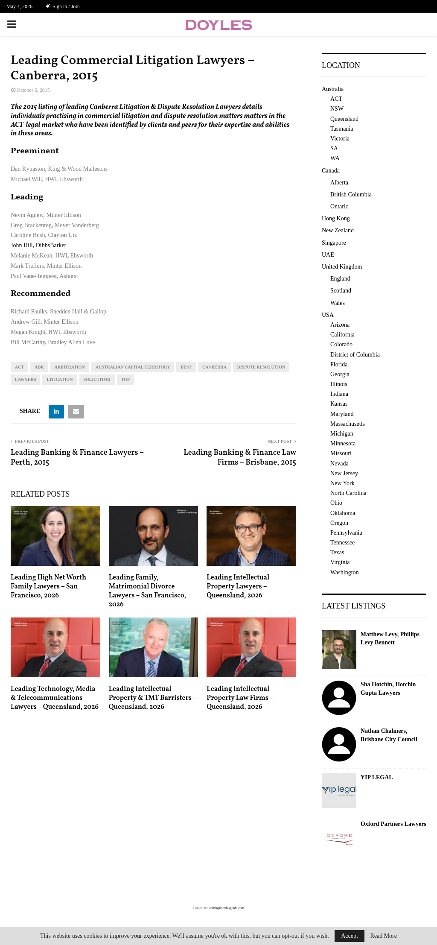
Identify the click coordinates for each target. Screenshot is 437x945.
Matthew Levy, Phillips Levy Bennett (390, 638)
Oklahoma (342, 513)
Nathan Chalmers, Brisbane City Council (389, 735)
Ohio (336, 503)
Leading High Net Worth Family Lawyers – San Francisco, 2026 (48, 586)
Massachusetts (347, 424)
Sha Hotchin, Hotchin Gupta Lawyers (388, 688)
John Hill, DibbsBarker (38, 245)
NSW (337, 108)
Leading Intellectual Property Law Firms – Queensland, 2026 (240, 698)
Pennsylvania (346, 533)
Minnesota (342, 443)
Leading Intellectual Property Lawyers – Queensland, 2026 (238, 586)
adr (39, 367)
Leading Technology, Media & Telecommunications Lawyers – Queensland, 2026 (55, 698)
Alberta (339, 182)
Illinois (338, 384)
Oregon (339, 523)
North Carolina (348, 493)
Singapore (334, 243)
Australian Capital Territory (133, 367)
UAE (328, 255)
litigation (60, 379)
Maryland (341, 414)
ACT (19, 367)
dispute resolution (261, 367)
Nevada (339, 463)
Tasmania (341, 129)
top (125, 379)
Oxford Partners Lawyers (393, 824)
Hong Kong (336, 218)
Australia (333, 89)
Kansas (338, 404)
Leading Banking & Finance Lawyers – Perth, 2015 (77, 458)
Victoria (340, 138)
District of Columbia (355, 354)
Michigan (341, 433)
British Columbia (351, 194)
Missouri (341, 453)
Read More (383, 936)
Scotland (340, 290)
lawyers (25, 379)
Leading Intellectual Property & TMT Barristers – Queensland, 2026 (153, 698)
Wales (337, 303)
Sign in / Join (63, 6)
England (340, 278)
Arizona (340, 325)
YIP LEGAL (377, 777)
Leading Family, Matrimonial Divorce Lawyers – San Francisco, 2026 (147, 591)
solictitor (96, 379)
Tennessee (342, 542)
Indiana (339, 394)
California (342, 334)
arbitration (70, 367)
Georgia (340, 374)
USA (328, 315)
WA (335, 158)
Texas (337, 552)
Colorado (341, 344)
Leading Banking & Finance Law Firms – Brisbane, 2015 (240, 458)
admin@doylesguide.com (226, 908)
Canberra (214, 367)
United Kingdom (342, 266)
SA (334, 148)
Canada (331, 170)
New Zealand (338, 230)
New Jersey (344, 473)
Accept (349, 936)
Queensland (344, 119)
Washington (344, 572)
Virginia (340, 562)
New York (342, 483)
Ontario (339, 206)
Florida (338, 364)
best (186, 367)
